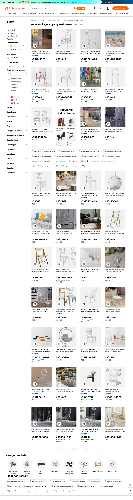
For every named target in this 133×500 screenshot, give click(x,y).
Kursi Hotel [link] (80, 20)
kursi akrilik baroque (35, 491)
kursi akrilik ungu (13, 486)
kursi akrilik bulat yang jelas (41, 161)
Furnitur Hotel (68, 20)
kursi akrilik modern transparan (62, 486)
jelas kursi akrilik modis (15, 491)
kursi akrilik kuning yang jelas (88, 151)
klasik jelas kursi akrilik (77, 491)
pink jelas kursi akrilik (66, 151)
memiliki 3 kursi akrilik (57, 481)
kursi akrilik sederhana (113, 481)
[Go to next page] (105, 449)
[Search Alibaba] (51, 8)
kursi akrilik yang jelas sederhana (43, 151)
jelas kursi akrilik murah (89, 156)
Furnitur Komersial (54, 20)
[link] (130, 479)
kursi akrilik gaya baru (83, 166)
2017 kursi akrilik (108, 161)
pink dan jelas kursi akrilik (16, 481)
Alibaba (33, 20)
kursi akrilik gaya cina (63, 166)
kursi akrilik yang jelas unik (41, 156)
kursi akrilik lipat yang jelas (41, 166)
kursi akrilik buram (106, 486)
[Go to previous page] (52, 449)
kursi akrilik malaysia (77, 481)
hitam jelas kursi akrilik (89, 161)
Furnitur (41, 20)
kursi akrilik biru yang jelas (112, 151)
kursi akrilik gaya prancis (55, 491)
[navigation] (17, 235)
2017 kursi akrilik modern (111, 156)
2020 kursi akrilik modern (86, 486)
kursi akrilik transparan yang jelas (35, 486)
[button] (74, 8)
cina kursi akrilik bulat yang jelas (66, 156)
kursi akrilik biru (95, 481)
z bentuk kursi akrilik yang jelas (66, 161)
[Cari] (80, 8)
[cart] (101, 9)
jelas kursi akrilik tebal (37, 481)
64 (100, 449)
